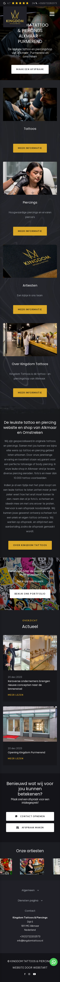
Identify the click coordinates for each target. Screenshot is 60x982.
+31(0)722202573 (46, 3)
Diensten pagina (28, 900)
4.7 (27, 3)
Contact (30, 911)
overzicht (30, 620)
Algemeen (28, 890)
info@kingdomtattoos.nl (30, 940)
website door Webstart (30, 967)
